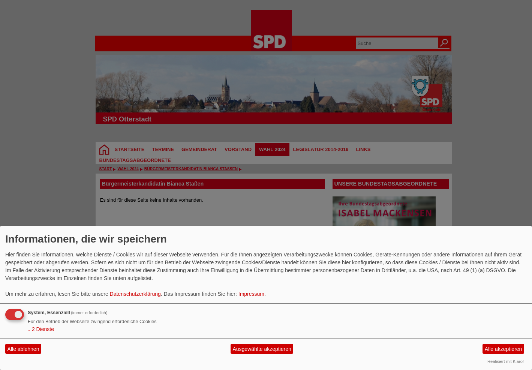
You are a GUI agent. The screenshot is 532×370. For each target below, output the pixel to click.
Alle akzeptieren (503, 349)
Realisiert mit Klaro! (505, 361)
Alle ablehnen (23, 349)
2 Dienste (41, 329)
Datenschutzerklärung (135, 294)
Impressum (251, 294)
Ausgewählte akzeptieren (261, 349)
